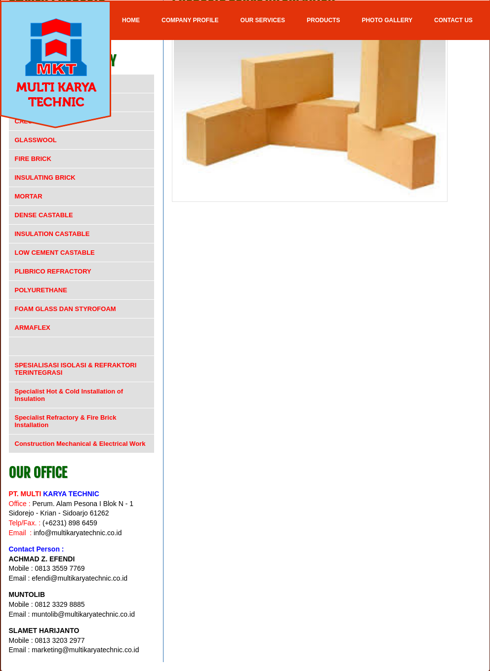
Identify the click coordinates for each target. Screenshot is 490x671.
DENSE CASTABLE (44, 215)
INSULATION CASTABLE (52, 233)
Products (323, 20)
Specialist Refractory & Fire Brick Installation (66, 421)
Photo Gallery (387, 20)
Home (131, 20)
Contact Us (453, 20)
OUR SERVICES (263, 20)
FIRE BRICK (33, 158)
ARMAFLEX (32, 327)
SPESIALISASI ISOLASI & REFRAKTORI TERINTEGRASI (76, 368)
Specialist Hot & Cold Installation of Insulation (69, 395)
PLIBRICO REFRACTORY (53, 271)
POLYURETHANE (41, 290)
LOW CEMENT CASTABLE (55, 252)
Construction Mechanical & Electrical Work (80, 443)
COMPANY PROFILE (190, 20)
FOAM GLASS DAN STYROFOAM (65, 309)
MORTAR (28, 196)
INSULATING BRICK (45, 177)
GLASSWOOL (36, 140)
